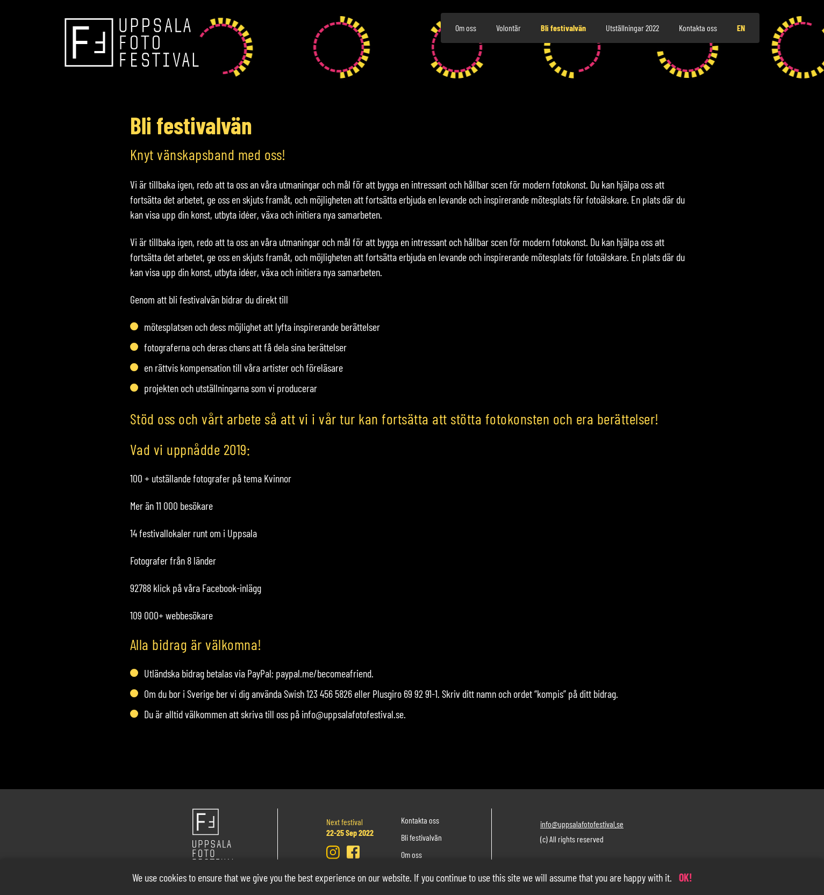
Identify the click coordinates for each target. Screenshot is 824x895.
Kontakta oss (698, 28)
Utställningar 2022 (632, 28)
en (741, 28)
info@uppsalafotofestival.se (582, 824)
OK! (685, 877)
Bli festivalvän (563, 28)
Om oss (465, 28)
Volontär (508, 28)
